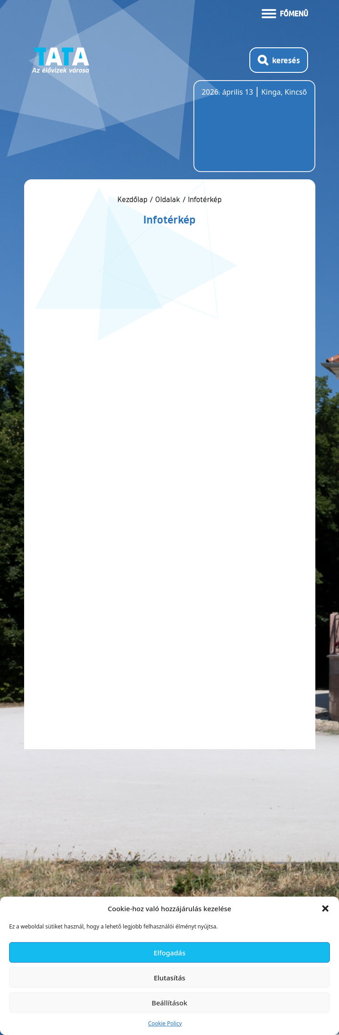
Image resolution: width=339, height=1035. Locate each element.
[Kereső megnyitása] (278, 60)
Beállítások (169, 1002)
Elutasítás (169, 977)
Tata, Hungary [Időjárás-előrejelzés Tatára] (253, 131)
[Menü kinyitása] (284, 12)
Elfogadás (170, 952)
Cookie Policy (165, 1023)
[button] (325, 908)
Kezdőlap (133, 199)
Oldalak (167, 199)
